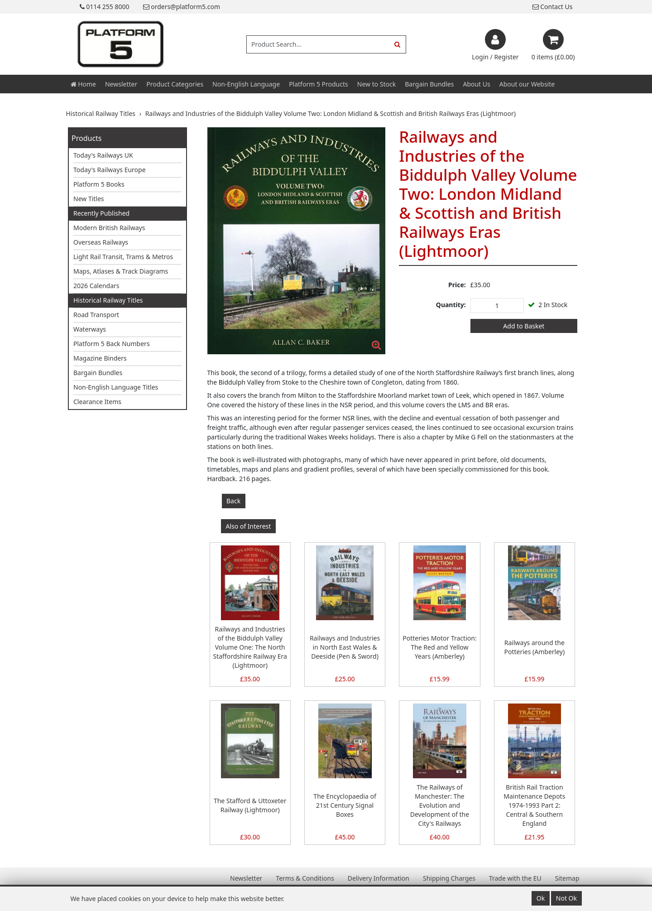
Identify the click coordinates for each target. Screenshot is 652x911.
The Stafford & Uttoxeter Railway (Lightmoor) (250, 805)
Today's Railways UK (103, 155)
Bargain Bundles (429, 84)
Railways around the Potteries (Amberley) (534, 647)
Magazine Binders (100, 358)
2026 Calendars (96, 285)
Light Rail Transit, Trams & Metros (123, 256)
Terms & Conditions (305, 878)
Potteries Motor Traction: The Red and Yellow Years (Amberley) (439, 647)
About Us (476, 84)
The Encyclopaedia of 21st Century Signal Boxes (344, 805)
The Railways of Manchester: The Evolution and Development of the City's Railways (439, 805)
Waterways (89, 329)
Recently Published (101, 213)
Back (233, 500)
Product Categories (174, 84)
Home (83, 84)
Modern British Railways (109, 227)
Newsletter (121, 84)
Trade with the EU (515, 878)
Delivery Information (378, 878)
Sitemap (567, 878)
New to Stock (376, 84)
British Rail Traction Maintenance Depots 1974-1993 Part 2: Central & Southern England (534, 805)
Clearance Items (97, 401)
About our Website (527, 84)
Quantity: (451, 304)
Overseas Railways (100, 242)
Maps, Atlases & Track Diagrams (120, 271)
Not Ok (566, 898)
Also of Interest (248, 526)
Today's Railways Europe (109, 169)
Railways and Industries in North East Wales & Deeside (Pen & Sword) (345, 647)
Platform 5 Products (318, 84)
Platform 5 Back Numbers (111, 343)
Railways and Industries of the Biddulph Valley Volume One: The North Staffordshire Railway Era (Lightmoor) (250, 647)
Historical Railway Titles (108, 300)
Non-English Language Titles (115, 387)
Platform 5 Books (99, 184)
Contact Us (552, 6)
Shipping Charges (449, 878)
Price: (457, 284)
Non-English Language (246, 84)
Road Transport (96, 314)
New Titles (88, 198)
